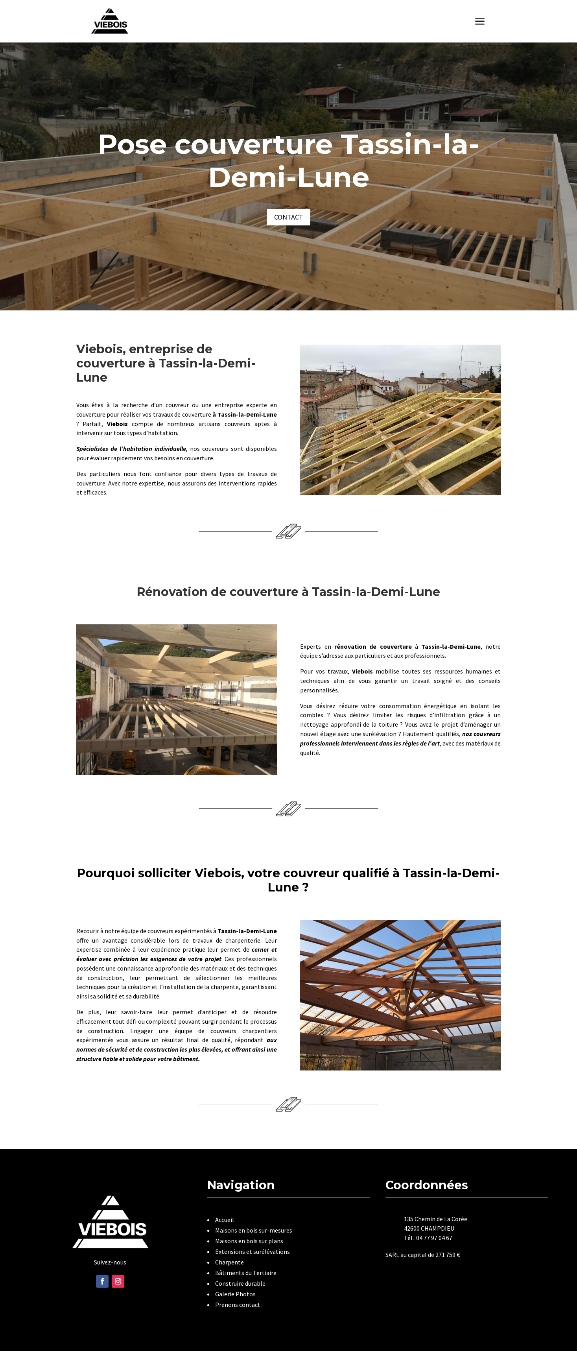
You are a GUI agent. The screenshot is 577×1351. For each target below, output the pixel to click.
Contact (288, 216)
